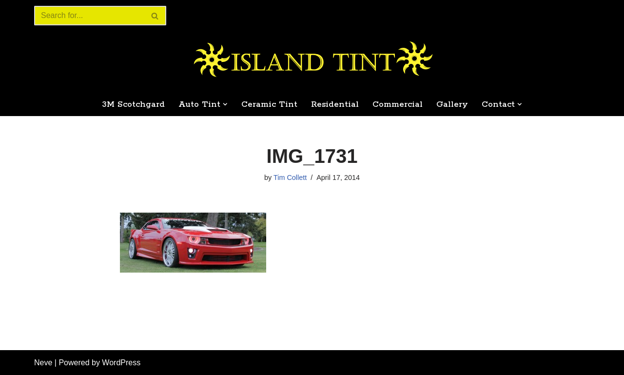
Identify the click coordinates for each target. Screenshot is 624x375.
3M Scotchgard (133, 104)
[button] (225, 104)
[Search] (89, 15)
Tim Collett (290, 177)
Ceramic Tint (269, 104)
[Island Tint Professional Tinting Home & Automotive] (312, 59)
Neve (43, 362)
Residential (335, 104)
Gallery (452, 104)
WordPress (121, 362)
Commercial (397, 104)
